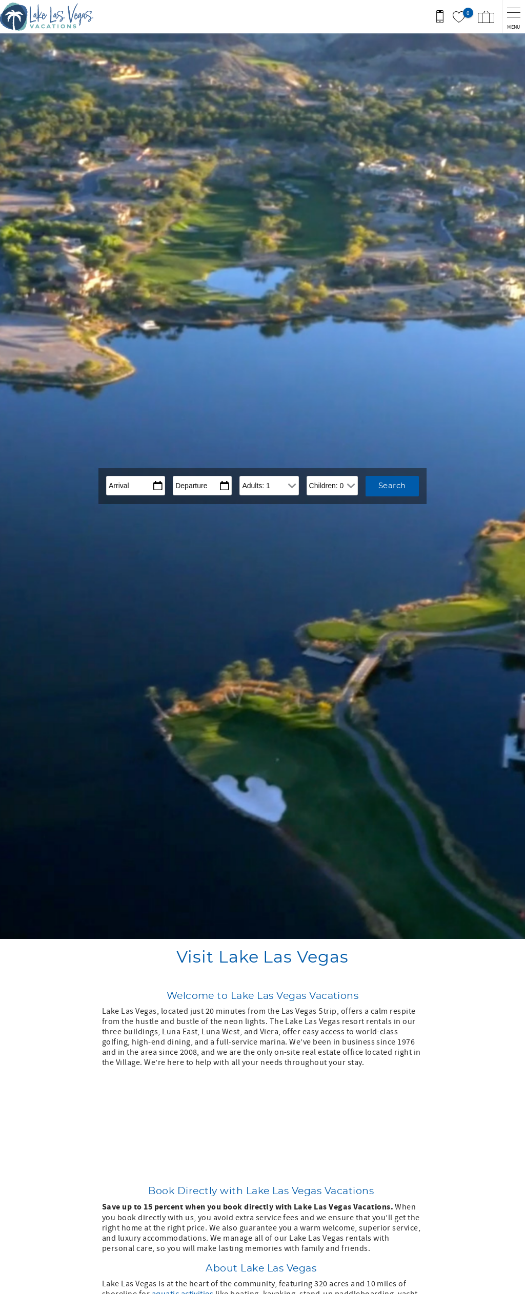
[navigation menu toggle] (513, 16)
